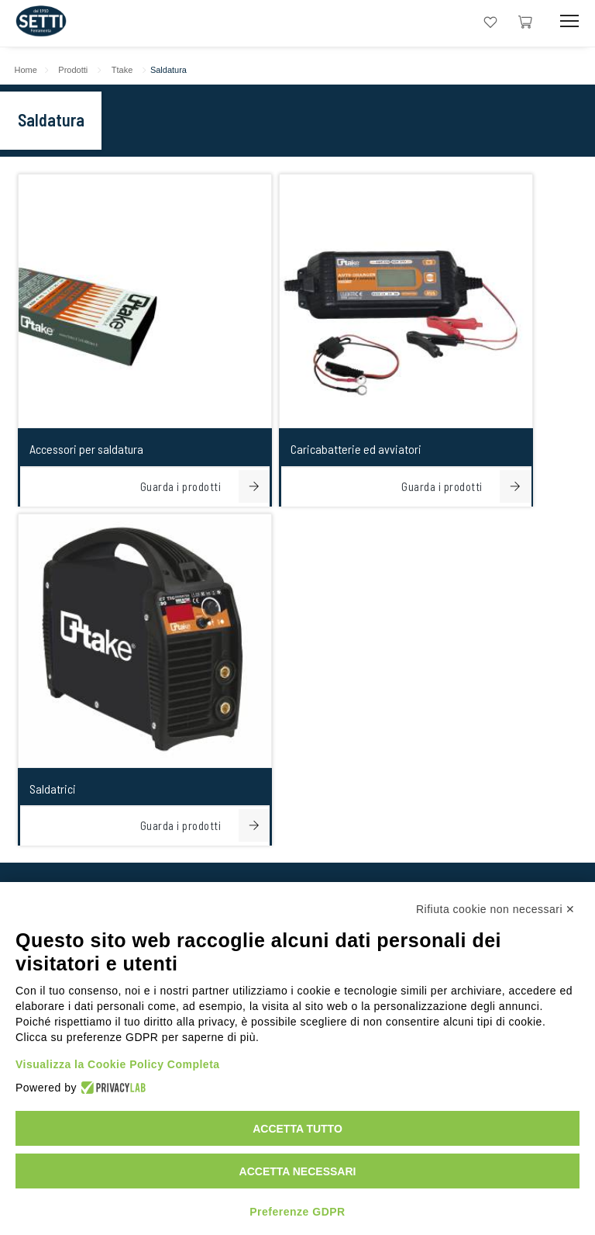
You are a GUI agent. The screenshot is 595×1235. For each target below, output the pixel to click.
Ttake (131, 69)
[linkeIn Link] (250, 863)
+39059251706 (166, 584)
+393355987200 (292, 584)
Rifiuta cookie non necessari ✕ (496, 909)
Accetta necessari (297, 1171)
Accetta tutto (297, 1129)
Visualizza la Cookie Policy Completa (117, 1064)
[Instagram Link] (297, 863)
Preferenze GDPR (297, 1212)
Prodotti (82, 69)
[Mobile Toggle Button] (569, 21)
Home (34, 69)
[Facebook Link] (344, 863)
